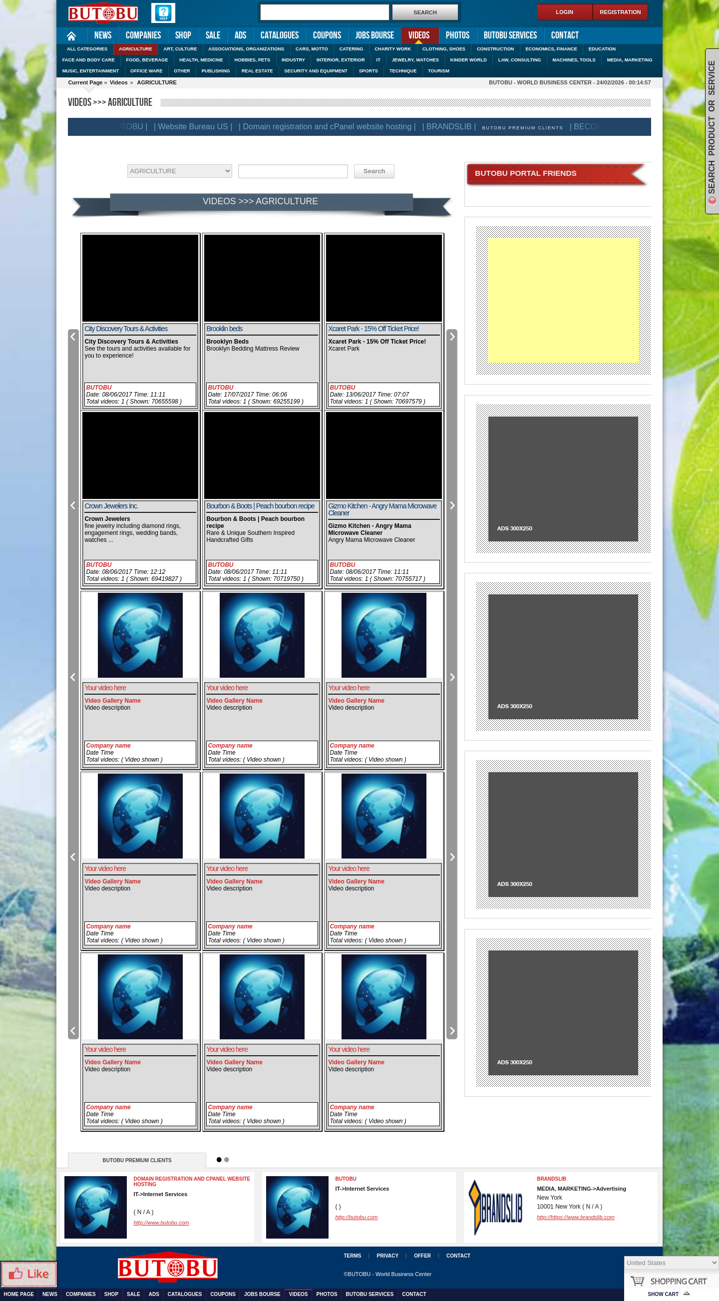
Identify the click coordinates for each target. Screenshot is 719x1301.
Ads (240, 35)
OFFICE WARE (146, 70)
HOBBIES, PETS (253, 59)
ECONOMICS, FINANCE (551, 48)
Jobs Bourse (375, 35)
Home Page (71, 35)
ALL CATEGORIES (87, 48)
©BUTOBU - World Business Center (387, 1274)
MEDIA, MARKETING (630, 59)
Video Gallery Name (112, 700)
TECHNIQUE (403, 70)
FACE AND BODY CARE (88, 59)
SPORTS (368, 70)
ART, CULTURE (180, 48)
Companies (143, 35)
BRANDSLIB (551, 1179)
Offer (422, 1256)
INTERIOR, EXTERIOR (341, 59)
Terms (352, 1256)
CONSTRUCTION (495, 48)
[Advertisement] (563, 300)
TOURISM (438, 70)
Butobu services (510, 35)
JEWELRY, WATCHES (415, 59)
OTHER (182, 70)
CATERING (351, 48)
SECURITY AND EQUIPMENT (316, 70)
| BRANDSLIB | (454, 126)
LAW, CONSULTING (519, 59)
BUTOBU (98, 387)
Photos (457, 35)
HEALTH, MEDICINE (201, 59)
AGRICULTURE (135, 48)
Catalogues (280, 35)
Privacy (387, 1256)
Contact (565, 35)
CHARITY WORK (392, 48)
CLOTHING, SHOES (443, 48)
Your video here (105, 688)
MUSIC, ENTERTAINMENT (90, 70)
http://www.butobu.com (161, 1223)
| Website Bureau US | (198, 126)
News (102, 35)
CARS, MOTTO (312, 48)
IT (378, 59)
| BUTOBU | (132, 126)
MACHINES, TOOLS (573, 59)
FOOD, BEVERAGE (147, 59)
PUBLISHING (216, 70)
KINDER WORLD (468, 59)
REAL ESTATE (257, 70)
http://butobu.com (356, 1217)
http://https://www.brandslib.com (575, 1217)
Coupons (327, 35)
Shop (183, 35)
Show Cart (663, 1294)
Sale (213, 35)
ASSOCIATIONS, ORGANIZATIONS (246, 48)
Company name (108, 745)
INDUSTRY (293, 59)
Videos (415, 34)
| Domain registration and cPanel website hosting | (332, 126)
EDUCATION (602, 48)
